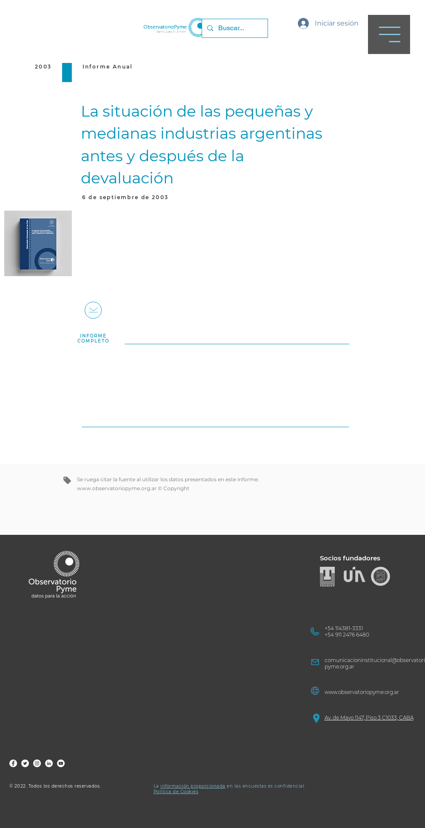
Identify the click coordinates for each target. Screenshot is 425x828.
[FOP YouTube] (61, 763)
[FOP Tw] (25, 763)
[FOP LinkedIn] (49, 763)
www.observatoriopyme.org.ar (117, 488)
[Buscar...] (234, 28)
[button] (389, 34)
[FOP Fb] (13, 763)
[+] (93, 310)
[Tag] (67, 480)
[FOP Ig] (37, 763)
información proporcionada (192, 786)
